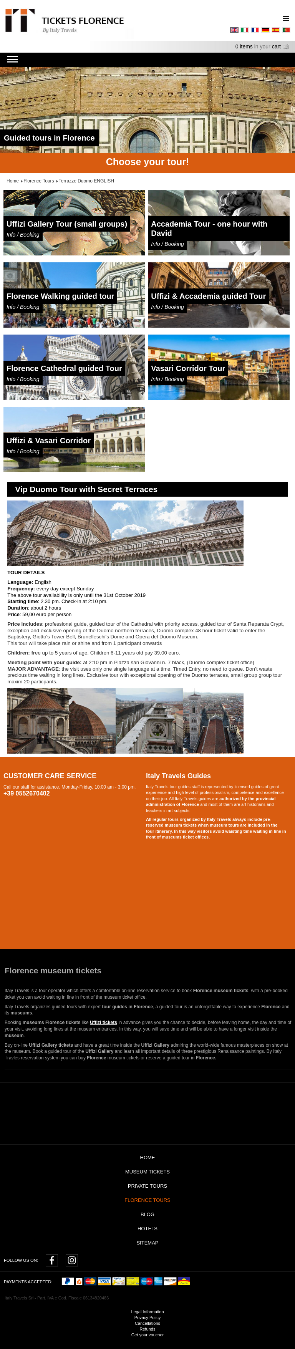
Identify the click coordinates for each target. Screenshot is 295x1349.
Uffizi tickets (103, 1022)
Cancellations (147, 1323)
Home (147, 1157)
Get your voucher (147, 1334)
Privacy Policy (147, 1317)
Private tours (147, 1186)
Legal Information (147, 1311)
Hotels (147, 1228)
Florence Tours (147, 1200)
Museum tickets (147, 1172)
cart (276, 46)
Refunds (148, 1329)
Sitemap (147, 1243)
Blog (147, 1214)
